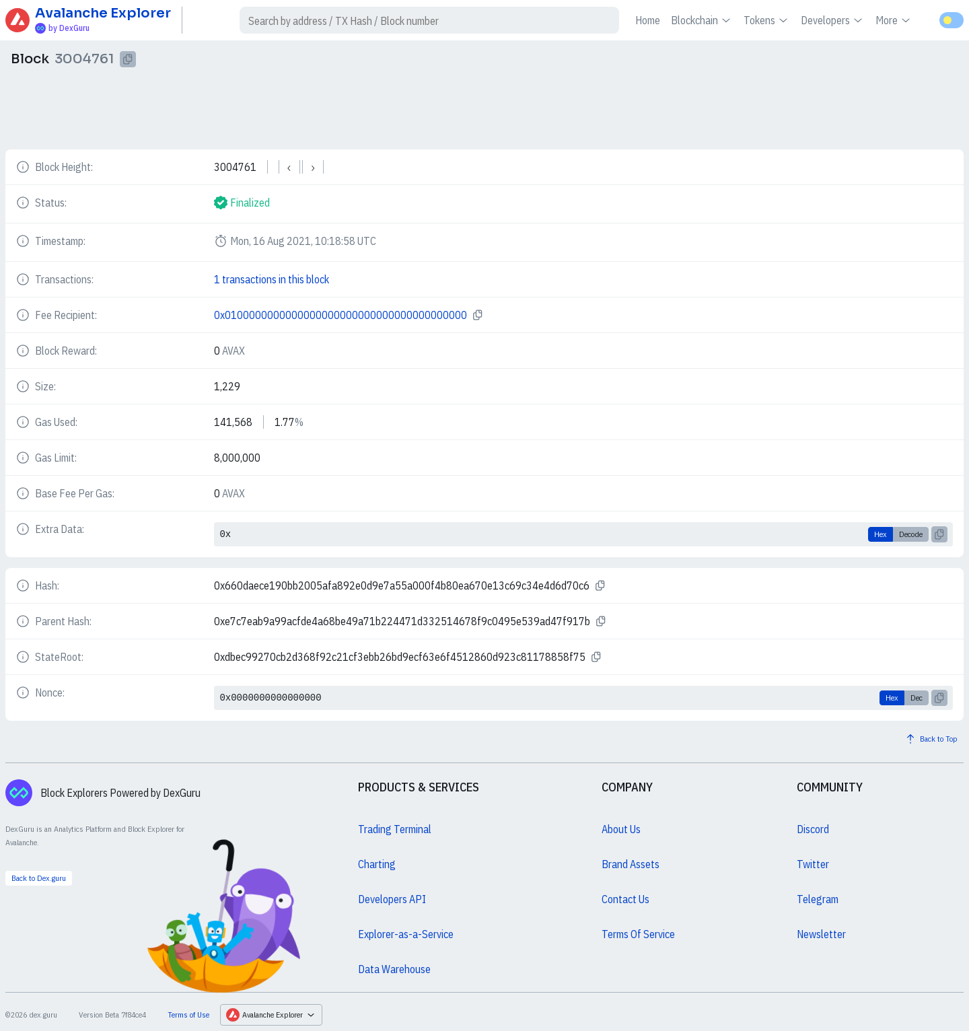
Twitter (813, 864)
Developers (833, 20)
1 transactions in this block (271, 279)
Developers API (392, 899)
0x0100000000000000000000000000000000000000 (340, 315)
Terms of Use (188, 1014)
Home (647, 20)
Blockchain (702, 20)
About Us (621, 829)
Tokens (767, 20)
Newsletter (821, 934)
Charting (377, 864)
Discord (813, 829)
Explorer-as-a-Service (406, 934)
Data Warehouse (394, 969)
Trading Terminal (394, 829)
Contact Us (625, 899)
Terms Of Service (638, 934)
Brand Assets (630, 864)
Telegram (817, 899)
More (893, 20)
